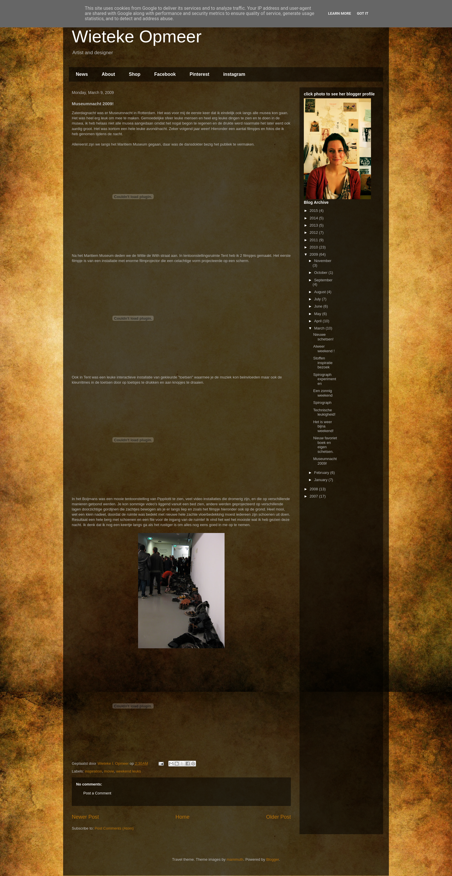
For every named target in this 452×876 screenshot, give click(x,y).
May (318, 314)
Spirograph (322, 402)
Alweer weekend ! (323, 348)
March (320, 328)
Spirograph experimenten (324, 379)
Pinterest (199, 74)
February (322, 472)
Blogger (272, 859)
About (108, 74)
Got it (362, 13)
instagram (234, 74)
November (323, 261)
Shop (134, 74)
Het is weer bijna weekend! (323, 426)
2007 (314, 496)
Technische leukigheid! (324, 412)
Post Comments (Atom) (114, 828)
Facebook (165, 74)
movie (109, 771)
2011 (314, 240)
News (82, 74)
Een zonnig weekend (322, 393)
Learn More (339, 13)
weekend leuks (128, 771)
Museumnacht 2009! (325, 461)
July (318, 299)
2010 (314, 247)
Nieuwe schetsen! (323, 336)
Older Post (278, 817)
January (321, 480)
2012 (314, 232)
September (323, 280)
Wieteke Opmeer (136, 36)
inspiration (93, 771)
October (321, 272)
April (318, 321)
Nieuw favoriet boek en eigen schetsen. (325, 445)
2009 (314, 254)
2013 (314, 225)
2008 (314, 489)
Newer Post (85, 817)
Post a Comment (97, 793)
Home (183, 817)
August (320, 292)
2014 (314, 218)
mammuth (235, 859)
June (318, 306)
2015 (314, 210)
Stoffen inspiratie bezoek (322, 362)
